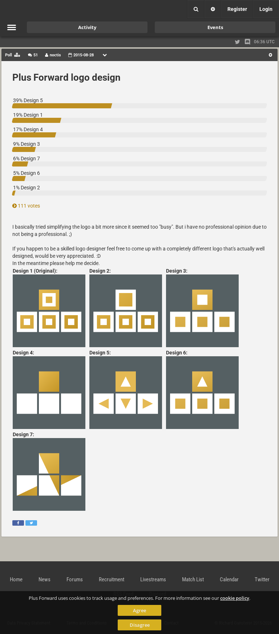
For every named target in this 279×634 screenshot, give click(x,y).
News (44, 579)
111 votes (26, 206)
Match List (193, 579)
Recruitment (111, 579)
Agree (139, 610)
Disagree (140, 625)
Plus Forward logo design (66, 77)
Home (16, 579)
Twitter (262, 579)
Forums (74, 579)
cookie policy (234, 598)
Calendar (229, 579)
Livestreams (153, 579)
